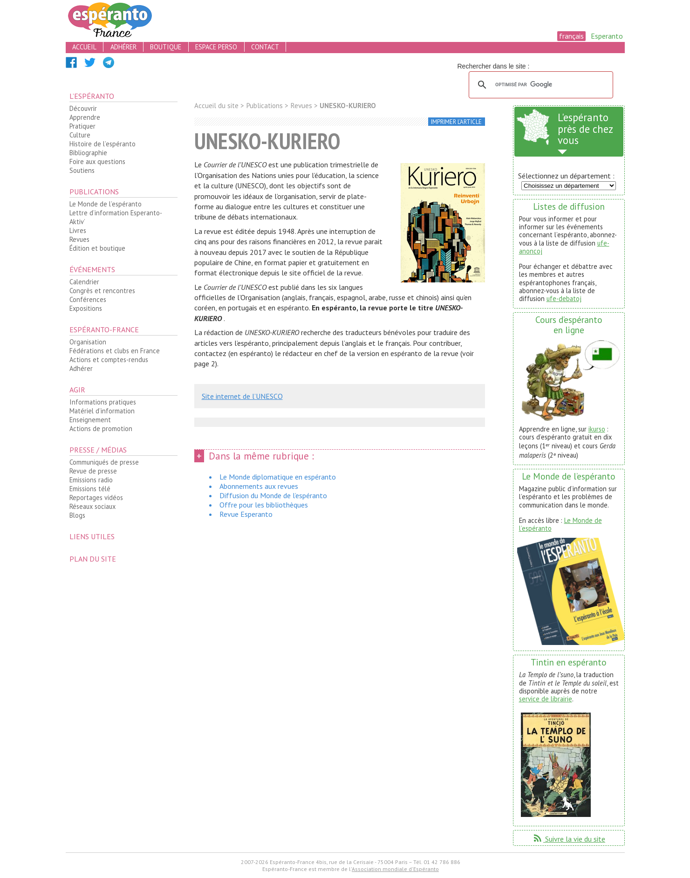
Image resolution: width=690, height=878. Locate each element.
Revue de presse (93, 470)
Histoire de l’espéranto (102, 143)
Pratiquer (82, 126)
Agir (77, 389)
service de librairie (545, 698)
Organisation (87, 341)
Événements (92, 269)
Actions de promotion (100, 428)
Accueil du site (216, 105)
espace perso (216, 46)
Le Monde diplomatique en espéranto (277, 476)
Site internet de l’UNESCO (242, 396)
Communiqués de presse (104, 462)
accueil (84, 46)
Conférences (87, 299)
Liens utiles (92, 536)
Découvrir (83, 108)
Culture (79, 134)
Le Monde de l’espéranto (105, 203)
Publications (94, 191)
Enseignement (90, 419)
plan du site (92, 558)
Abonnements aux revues (258, 486)
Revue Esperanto (246, 514)
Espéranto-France (104, 329)
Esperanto (607, 36)
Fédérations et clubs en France (114, 350)
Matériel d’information (102, 410)
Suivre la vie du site (568, 839)
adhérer (123, 46)
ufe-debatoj (564, 298)
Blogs (77, 515)
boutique (165, 46)
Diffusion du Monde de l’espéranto (273, 495)
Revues (79, 239)
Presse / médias (98, 449)
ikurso (596, 429)
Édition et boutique (97, 248)
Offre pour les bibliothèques (263, 504)
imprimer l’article (456, 122)
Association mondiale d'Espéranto (395, 868)
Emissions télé (89, 488)
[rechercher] (539, 84)
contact (265, 46)
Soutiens (82, 170)
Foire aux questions (97, 161)
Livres (77, 230)
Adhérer (81, 368)
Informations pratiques (102, 402)
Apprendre (84, 117)
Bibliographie (88, 152)
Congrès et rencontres (102, 290)
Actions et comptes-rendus (108, 359)
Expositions (85, 308)
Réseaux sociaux (92, 506)
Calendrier (84, 281)
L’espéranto (91, 96)
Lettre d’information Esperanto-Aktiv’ (115, 217)
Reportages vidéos (96, 497)
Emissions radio (91, 479)
